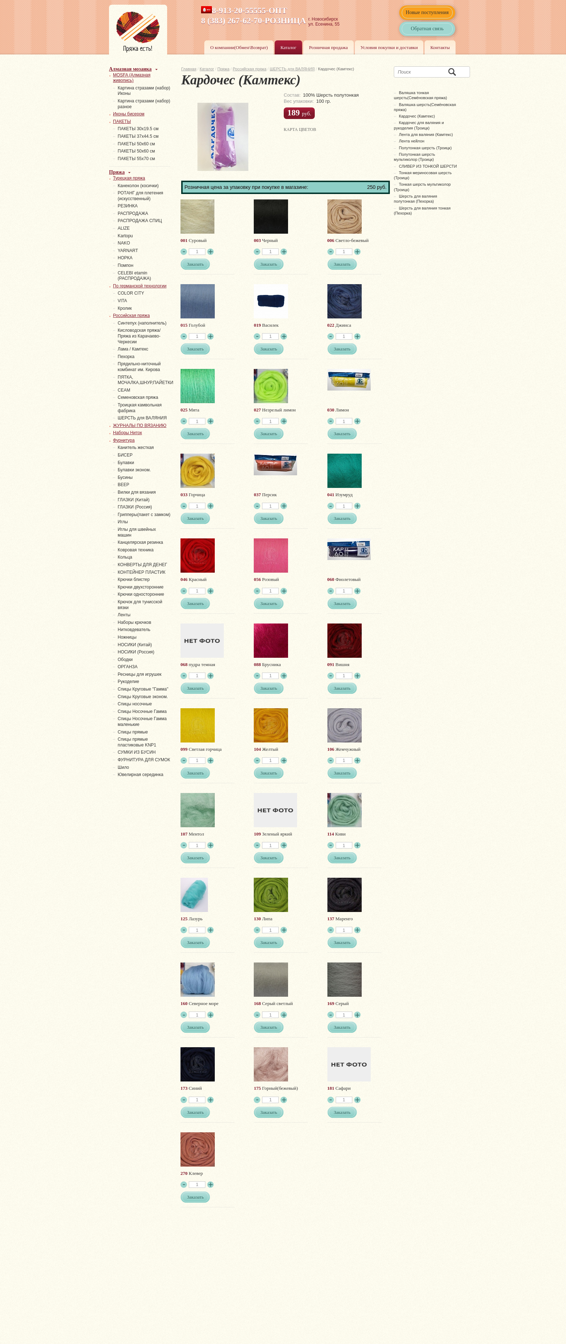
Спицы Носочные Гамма (142, 711)
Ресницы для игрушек (139, 674)
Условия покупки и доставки (389, 47)
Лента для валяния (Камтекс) (426, 134)
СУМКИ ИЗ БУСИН (137, 752)
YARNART (128, 250)
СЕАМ (124, 390)
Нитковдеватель (134, 629)
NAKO (124, 243)
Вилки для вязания (137, 492)
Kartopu (125, 235)
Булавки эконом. (134, 469)
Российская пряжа (249, 69)
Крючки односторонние (141, 594)
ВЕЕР (123, 484)
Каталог (288, 47)
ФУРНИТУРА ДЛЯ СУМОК (144, 759)
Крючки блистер (134, 579)
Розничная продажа (328, 47)
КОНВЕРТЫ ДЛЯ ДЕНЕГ (142, 564)
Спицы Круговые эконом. (143, 696)
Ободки (125, 659)
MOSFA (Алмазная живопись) (132, 77)
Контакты (440, 47)
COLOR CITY (131, 293)
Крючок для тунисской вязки (140, 604)
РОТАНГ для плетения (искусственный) (140, 195)
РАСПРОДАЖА (133, 213)
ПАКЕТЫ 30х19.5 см (138, 128)
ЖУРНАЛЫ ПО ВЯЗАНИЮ (139, 425)
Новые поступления (427, 12)
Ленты (124, 614)
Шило (123, 767)
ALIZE (124, 228)
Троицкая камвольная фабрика (140, 407)
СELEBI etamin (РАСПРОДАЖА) (134, 275)
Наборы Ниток (127, 432)
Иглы (123, 521)
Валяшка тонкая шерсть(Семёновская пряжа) (420, 95)
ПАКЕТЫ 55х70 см (136, 158)
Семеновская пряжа (138, 397)
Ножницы (127, 637)
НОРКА (125, 257)
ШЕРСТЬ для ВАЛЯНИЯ (292, 69)
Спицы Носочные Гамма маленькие (142, 721)
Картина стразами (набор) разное (144, 103)
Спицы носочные (135, 703)
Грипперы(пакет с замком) (144, 514)
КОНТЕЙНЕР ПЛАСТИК (141, 572)
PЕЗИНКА (128, 205)
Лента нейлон (412, 141)
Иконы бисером (128, 113)
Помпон (125, 265)
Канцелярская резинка (140, 542)
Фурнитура (124, 440)
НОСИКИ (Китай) (135, 644)
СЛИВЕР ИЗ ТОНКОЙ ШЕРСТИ (428, 166)
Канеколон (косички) (138, 185)
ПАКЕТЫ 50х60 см (136, 143)
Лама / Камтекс (133, 349)
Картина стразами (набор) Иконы (144, 90)
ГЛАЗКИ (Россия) (135, 507)
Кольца (125, 557)
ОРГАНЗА (128, 666)
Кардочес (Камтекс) (417, 116)
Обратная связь (427, 28)
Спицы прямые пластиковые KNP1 (137, 742)
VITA (122, 300)
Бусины (125, 477)
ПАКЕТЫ (122, 121)
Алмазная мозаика (130, 69)
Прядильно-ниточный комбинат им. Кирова (139, 366)
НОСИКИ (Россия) (136, 652)
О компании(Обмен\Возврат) (239, 47)
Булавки (126, 462)
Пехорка (126, 356)
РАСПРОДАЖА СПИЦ (140, 220)
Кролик (125, 308)
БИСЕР (125, 455)
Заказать (195, 264)
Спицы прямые (133, 732)
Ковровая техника (135, 549)
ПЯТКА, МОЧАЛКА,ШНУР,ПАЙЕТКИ (145, 380)
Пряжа (223, 69)
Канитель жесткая (136, 447)
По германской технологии (139, 285)
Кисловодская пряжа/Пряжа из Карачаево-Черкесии (139, 336)
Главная (188, 69)
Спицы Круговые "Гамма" (143, 689)
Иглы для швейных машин (137, 532)
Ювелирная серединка (140, 774)
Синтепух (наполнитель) (142, 323)
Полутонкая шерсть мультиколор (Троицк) (414, 157)
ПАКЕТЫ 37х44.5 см (138, 136)
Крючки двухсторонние (141, 587)
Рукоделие (128, 681)
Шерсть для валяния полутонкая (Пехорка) (415, 198)
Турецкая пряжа (129, 178)
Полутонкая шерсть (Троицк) (425, 148)
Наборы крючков (134, 622)
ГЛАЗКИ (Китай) (133, 499)
